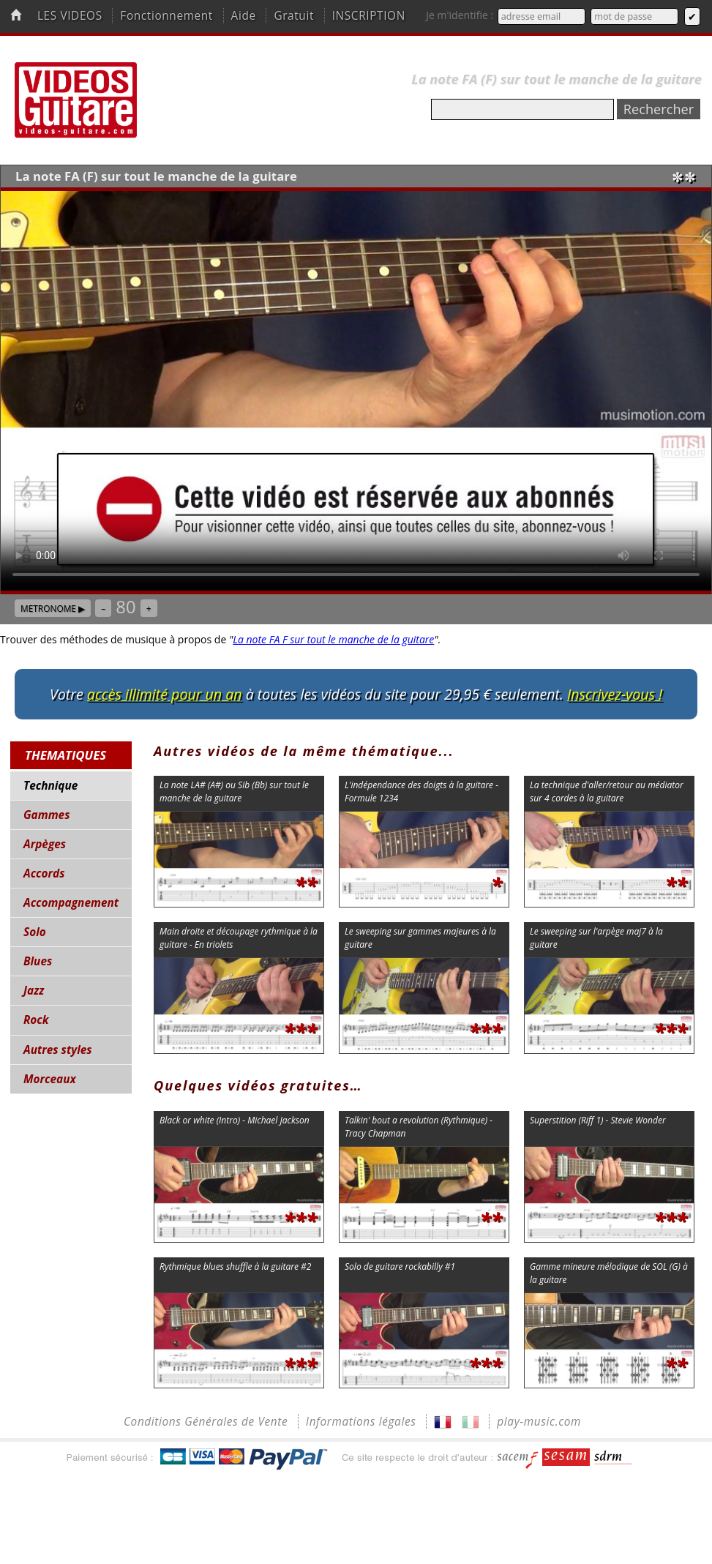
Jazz (33, 990)
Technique (50, 785)
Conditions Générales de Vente (206, 1421)
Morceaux (49, 1079)
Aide (243, 15)
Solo (34, 932)
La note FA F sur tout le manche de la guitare (333, 639)
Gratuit (294, 15)
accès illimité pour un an (164, 694)
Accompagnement (71, 902)
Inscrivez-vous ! (614, 694)
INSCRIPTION (368, 15)
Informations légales (361, 1421)
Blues (37, 961)
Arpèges (44, 844)
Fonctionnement (166, 15)
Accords (43, 873)
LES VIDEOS (69, 15)
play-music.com (539, 1421)
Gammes (46, 815)
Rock (36, 1020)
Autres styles (57, 1050)
